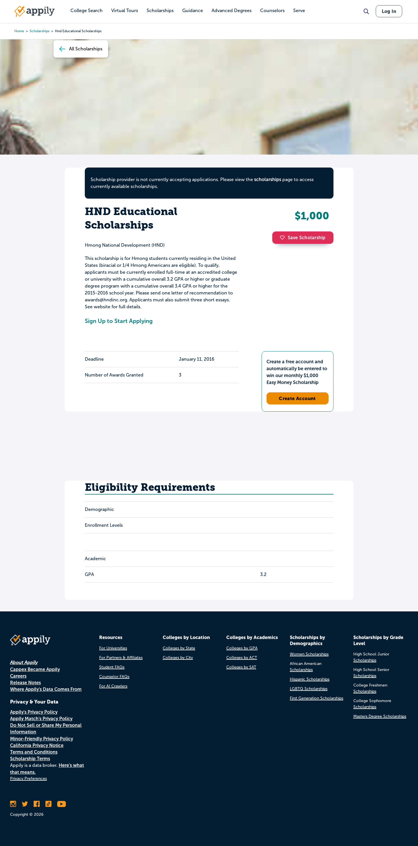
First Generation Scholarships (316, 698)
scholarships (39, 31)
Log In (389, 11)
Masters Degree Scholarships (379, 716)
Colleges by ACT (241, 657)
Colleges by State (179, 648)
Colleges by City (178, 657)
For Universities (113, 648)
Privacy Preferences (28, 778)
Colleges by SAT (241, 667)
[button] (283, 237)
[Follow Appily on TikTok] (48, 804)
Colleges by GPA (242, 648)
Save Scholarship (302, 237)
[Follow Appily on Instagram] (13, 804)
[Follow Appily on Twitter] (25, 804)
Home (19, 31)
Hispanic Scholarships (309, 679)
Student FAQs (111, 667)
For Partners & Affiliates (121, 657)
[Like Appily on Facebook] (37, 804)
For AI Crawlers (113, 686)
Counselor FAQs (114, 676)
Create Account (297, 398)
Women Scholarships (309, 654)
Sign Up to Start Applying (119, 321)
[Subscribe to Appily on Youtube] (61, 804)
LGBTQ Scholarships (308, 689)
